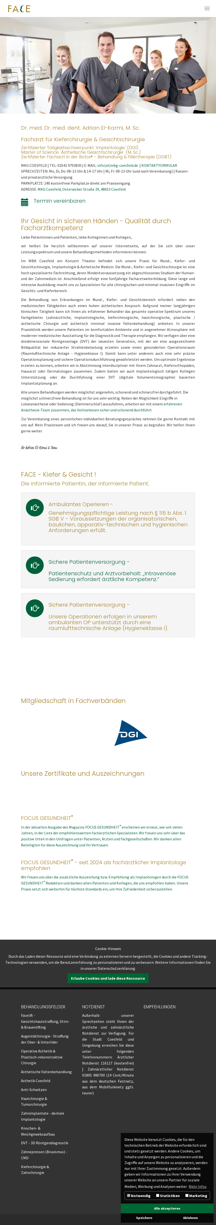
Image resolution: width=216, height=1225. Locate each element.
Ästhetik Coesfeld (35, 1080)
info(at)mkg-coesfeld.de (118, 165)
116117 (106, 1063)
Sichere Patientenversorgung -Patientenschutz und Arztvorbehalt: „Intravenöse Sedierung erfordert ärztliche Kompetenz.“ (112, 570)
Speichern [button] (144, 1218)
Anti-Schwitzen (34, 1089)
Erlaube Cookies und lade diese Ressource (108, 978)
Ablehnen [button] (190, 1218)
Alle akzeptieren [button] (167, 1208)
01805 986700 (93, 1075)
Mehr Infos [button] (198, 1186)
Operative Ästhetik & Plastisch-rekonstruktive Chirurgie (42, 1057)
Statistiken (168, 1195)
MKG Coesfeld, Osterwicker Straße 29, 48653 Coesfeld (82, 189)
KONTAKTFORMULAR (159, 165)
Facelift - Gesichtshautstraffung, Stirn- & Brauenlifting (45, 1021)
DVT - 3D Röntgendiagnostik (44, 1142)
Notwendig (139, 1195)
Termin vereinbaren (60, 201)
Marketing (196, 1195)
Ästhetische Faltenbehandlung (46, 1071)
